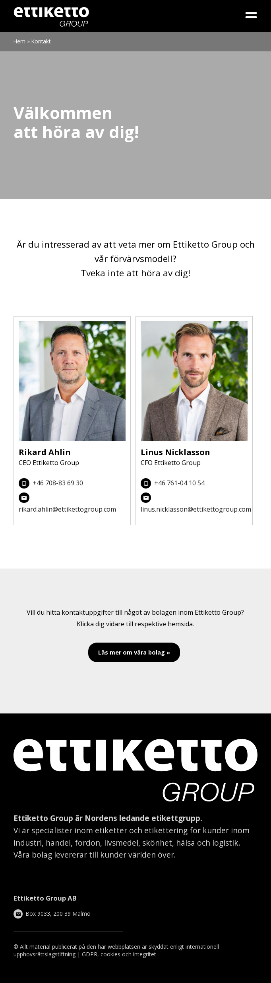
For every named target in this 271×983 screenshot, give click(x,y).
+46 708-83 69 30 (58, 483)
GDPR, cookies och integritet (119, 954)
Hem (19, 41)
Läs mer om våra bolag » (134, 652)
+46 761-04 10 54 (179, 483)
